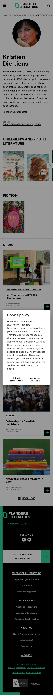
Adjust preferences (16, 379)
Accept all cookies (36, 379)
